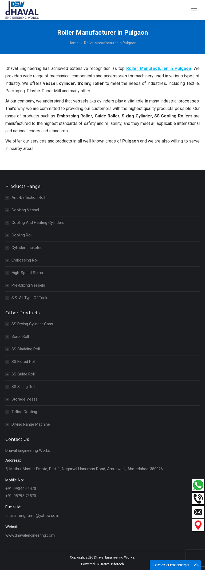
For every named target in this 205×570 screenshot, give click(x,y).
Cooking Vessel (25, 210)
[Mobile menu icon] (194, 10)
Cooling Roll (21, 235)
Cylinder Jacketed (26, 247)
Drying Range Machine (30, 424)
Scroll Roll (20, 336)
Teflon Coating (24, 411)
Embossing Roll (24, 260)
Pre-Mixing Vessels (28, 285)
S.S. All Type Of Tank (29, 297)
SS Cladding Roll (25, 349)
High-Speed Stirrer (27, 272)
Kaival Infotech (112, 564)
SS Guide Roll (23, 374)
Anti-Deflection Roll (28, 197)
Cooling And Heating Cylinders (37, 222)
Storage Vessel (24, 399)
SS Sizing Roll (23, 386)
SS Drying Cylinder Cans (32, 324)
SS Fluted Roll (23, 361)
